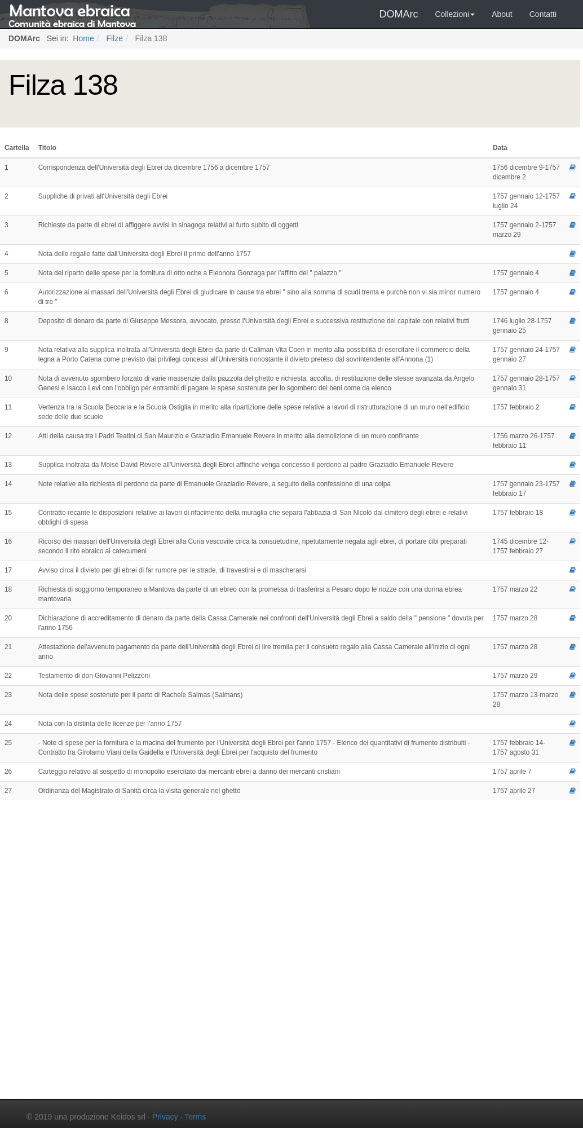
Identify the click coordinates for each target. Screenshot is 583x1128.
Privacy (165, 1116)
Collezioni (455, 14)
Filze (113, 38)
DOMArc (398, 14)
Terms (195, 1116)
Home (82, 38)
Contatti (542, 14)
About (502, 14)
